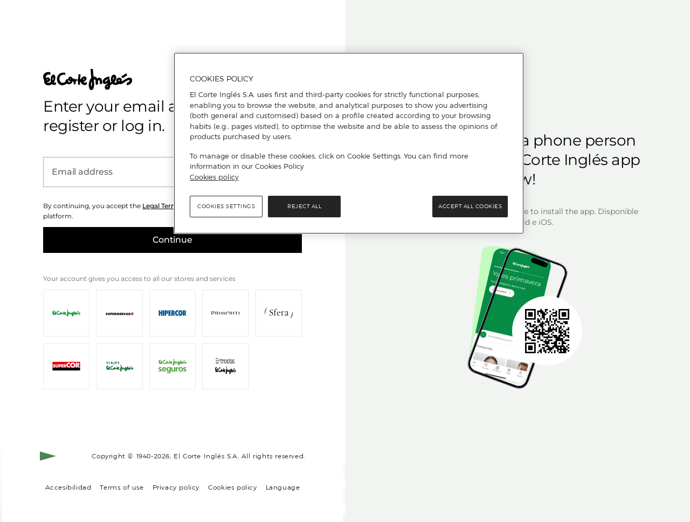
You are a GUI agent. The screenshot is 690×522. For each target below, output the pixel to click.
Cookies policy (232, 487)
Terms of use (121, 487)
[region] (349, 143)
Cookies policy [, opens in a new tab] (214, 177)
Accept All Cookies (470, 206)
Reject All (304, 206)
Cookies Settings (226, 206)
